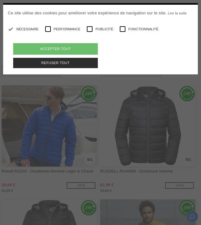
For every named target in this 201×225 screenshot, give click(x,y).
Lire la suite (177, 13)
